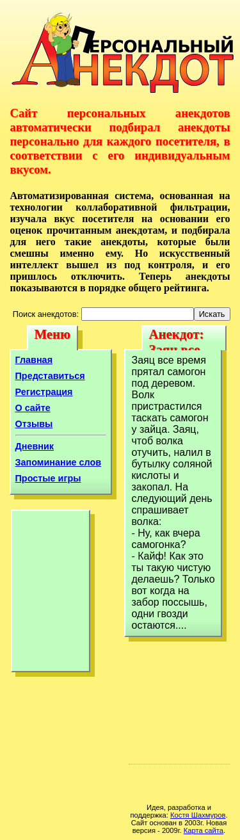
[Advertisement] (50, 594)
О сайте (33, 408)
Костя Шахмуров (197, 815)
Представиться (50, 376)
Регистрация (44, 392)
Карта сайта (203, 830)
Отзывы (34, 424)
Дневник (34, 446)
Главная (34, 360)
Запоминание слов (58, 462)
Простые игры (48, 478)
